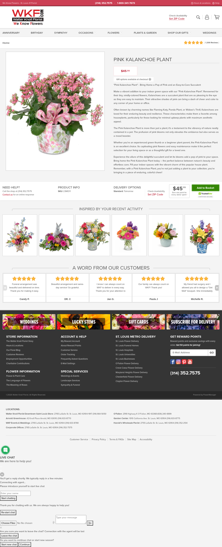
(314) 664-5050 (99, 414)
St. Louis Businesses (125, 359)
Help (217, 3)
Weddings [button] (209, 32)
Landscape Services (70, 380)
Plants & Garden (145, 32)
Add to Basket (205, 188)
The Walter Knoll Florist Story (19, 341)
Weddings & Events (70, 376)
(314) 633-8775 (173, 418)
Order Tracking (68, 354)
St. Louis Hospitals (124, 350)
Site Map (131, 439)
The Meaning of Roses (16, 385)
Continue (25, 544)
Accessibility (146, 439)
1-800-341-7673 (126, 3)
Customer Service (69, 350)
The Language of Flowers (18, 380)
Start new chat (9, 544)
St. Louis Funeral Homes (127, 345)
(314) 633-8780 (72, 423)
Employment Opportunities (19, 359)
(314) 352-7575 (65, 427)
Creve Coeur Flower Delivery (129, 368)
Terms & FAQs (116, 439)
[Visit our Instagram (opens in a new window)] (178, 361)
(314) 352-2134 (180, 423)
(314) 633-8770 (64, 418)
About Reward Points (71, 345)
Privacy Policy (99, 439)
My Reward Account (70, 341)
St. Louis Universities (125, 354)
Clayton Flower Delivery (127, 381)
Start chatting (8, 498)
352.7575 (185, 373)
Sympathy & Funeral (70, 385)
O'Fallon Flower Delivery (127, 363)
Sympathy (60, 32)
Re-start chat (8, 512)
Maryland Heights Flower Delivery (131, 372)
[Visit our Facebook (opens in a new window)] (172, 361)
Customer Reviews (15, 354)
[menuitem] (12, 32)
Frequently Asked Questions (74, 359)
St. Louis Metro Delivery (136, 336)
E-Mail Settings (68, 363)
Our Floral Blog (13, 350)
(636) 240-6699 (164, 414)
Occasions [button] (86, 32)
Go (212, 352)
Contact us (8, 194)
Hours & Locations (202, 3)
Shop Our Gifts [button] (178, 32)
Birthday (37, 32)
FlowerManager (209, 395)
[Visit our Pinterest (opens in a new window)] (184, 361)
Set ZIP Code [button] (177, 19)
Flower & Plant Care (15, 376)
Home (6, 42)
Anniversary (11, 32)
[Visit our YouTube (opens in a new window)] (189, 361)
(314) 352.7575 (103, 3)
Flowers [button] (113, 32)
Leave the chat (9, 535)
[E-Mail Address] (189, 352)
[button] (207, 17)
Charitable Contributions (17, 363)
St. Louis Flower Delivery (127, 341)
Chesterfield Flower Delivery (129, 376)
